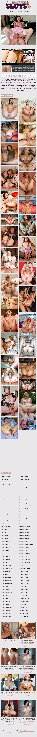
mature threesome (25, 562)
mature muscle (24, 515)
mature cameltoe (6, 568)
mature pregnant (24, 526)
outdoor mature (24, 598)
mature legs (23, 497)
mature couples (6, 580)
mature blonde (5, 556)
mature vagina (24, 574)
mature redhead (24, 532)
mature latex (23, 491)
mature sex (23, 541)
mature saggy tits (24, 535)
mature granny (5, 613)
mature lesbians (24, 500)
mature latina (23, 494)
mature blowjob (6, 559)
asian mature (5, 479)
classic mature (5, 494)
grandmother (5, 515)
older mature (23, 595)
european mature (6, 506)
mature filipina (5, 601)
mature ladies (23, 488)
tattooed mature (24, 610)
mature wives (23, 583)
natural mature (24, 589)
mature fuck (5, 604)
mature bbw (5, 544)
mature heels (23, 476)
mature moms (23, 512)
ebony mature (5, 503)
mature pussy (23, 529)
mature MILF (23, 509)
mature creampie (6, 583)
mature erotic (5, 595)
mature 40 (4, 532)
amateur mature (6, 476)
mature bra (4, 562)
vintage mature (24, 613)
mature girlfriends (6, 607)
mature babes (5, 541)
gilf (2, 512)
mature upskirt (24, 571)
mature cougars (6, 577)
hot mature (4, 524)
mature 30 (4, 529)
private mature (24, 601)
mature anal (5, 535)
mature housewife (25, 479)
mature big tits (5, 550)
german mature (6, 509)
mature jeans (23, 485)
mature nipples (24, 518)
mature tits (22, 565)
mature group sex (6, 616)
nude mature (23, 592)
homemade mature (7, 521)
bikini (3, 553)
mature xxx (23, 586)
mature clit (4, 574)
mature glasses (6, 610)
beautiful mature (6, 482)
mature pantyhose (25, 524)
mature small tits (24, 553)
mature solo (23, 556)
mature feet (4, 598)
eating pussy (5, 500)
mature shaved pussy (26, 544)
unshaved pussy (24, 568)
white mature (23, 616)
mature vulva (23, 577)
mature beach (5, 547)
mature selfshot (24, 538)
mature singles (24, 547)
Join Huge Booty (18, 75)
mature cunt (5, 589)
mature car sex (6, 571)
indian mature (5, 526)
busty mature (5, 488)
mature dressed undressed (9, 592)
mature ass (4, 538)
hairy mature (5, 518)
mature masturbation (25, 506)
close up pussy (6, 497)
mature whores (24, 580)
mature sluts (23, 550)
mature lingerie (24, 503)
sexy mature (23, 604)
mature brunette (6, 565)
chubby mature (6, 491)
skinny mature (23, 607)
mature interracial (24, 482)
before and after (6, 485)
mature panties (24, 521)
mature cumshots (6, 586)
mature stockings (24, 559)
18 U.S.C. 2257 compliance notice (21, 732)
